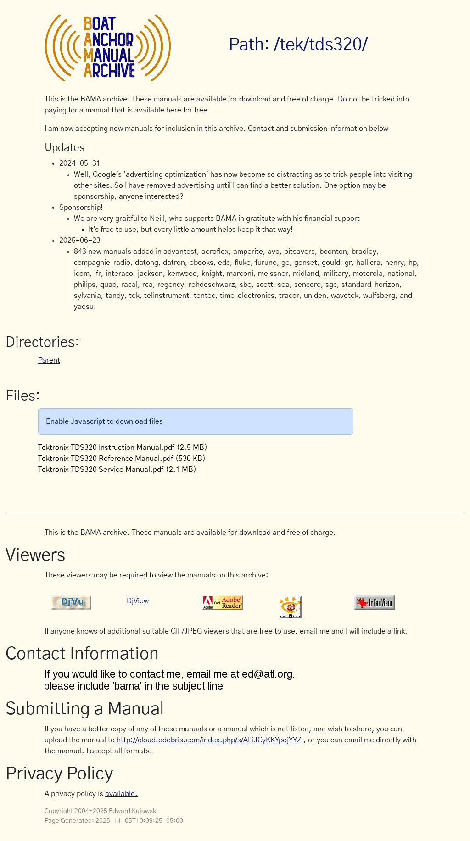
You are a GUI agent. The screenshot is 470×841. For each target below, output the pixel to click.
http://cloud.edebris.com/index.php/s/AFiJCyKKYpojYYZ (209, 740)
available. (121, 793)
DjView (138, 601)
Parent (49, 360)
